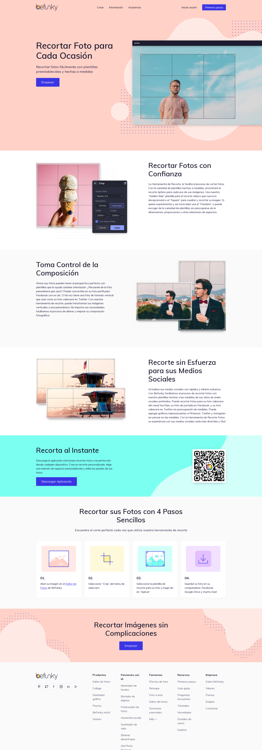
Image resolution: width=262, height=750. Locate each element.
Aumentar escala (131, 717)
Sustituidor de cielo (129, 726)
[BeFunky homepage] (47, 7)
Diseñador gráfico (99, 697)
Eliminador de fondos (129, 687)
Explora (181, 729)
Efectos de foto (158, 681)
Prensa (210, 695)
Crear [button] (100, 7)
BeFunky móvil (101, 712)
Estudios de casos (184, 721)
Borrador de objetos (128, 698)
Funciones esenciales (155, 710)
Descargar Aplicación (56, 481)
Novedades (184, 712)
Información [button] (116, 7)
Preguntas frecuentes (183, 697)
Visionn (97, 719)
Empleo (210, 701)
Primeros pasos (214, 7)
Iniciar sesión (189, 7)
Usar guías (183, 688)
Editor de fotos (101, 681)
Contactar (212, 708)
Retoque (154, 688)
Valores (210, 688)
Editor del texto (158, 701)
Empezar (47, 82)
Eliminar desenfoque (128, 737)
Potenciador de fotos (130, 709)
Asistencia (134, 7)
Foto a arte (156, 695)
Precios (97, 705)
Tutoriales (183, 705)
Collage (97, 688)
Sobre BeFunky (215, 681)
